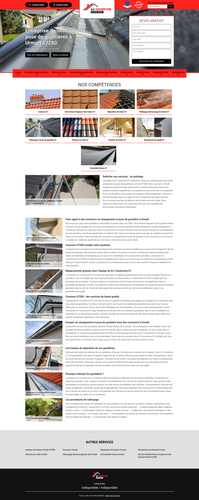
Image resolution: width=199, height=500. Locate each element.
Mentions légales (112, 496)
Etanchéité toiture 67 (178, 73)
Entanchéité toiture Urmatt (112, 454)
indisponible (36, 4)
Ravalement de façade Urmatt (151, 450)
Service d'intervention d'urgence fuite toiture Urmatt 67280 (154, 455)
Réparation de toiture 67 (59, 73)
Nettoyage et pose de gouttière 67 (106, 73)
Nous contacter (60, 55)
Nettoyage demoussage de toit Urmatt (80, 454)
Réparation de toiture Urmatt (113, 450)
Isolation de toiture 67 (142, 73)
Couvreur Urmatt (70, 450)
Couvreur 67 (18, 73)
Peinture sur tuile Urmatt (36, 454)
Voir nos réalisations (37, 55)
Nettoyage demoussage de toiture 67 (81, 73)
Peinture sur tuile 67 (126, 73)
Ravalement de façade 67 (160, 73)
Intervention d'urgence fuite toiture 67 (37, 73)
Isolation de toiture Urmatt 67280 (40, 450)
